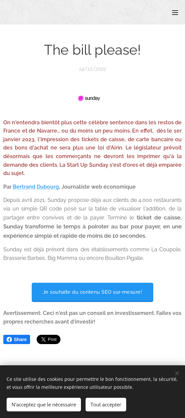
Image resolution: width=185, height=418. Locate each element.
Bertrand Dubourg (36, 187)
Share (17, 339)
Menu (175, 12)
